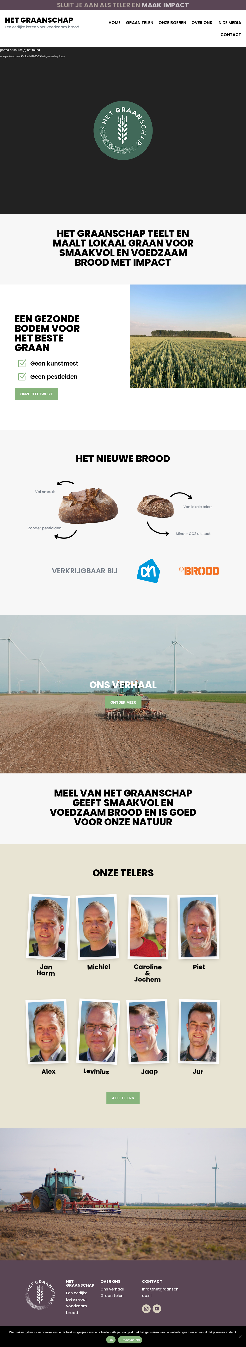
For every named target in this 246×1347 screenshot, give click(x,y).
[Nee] (240, 1336)
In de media (229, 22)
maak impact (160, 5)
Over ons (201, 22)
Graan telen (139, 22)
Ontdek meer (123, 702)
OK (111, 1340)
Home (115, 22)
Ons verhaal (112, 1289)
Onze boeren (172, 22)
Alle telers (123, 1097)
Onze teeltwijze (36, 394)
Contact (231, 35)
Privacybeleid (130, 1340)
